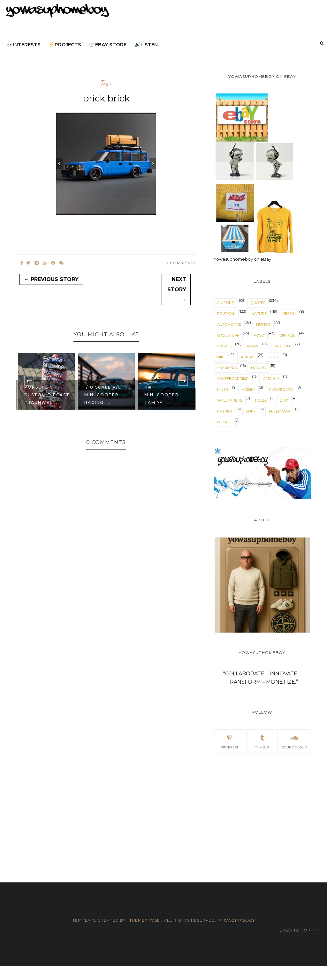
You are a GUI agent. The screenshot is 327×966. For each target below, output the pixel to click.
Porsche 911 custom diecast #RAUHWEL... (47, 395)
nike (221, 357)
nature (259, 313)
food (259, 335)
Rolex (261, 400)
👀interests (24, 44)
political (226, 313)
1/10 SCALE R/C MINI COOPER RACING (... (103, 395)
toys (106, 83)
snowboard (280, 389)
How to (258, 368)
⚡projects (65, 44)
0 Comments (180, 262)
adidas (247, 357)
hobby (248, 389)
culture (225, 303)
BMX (284, 400)
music (223, 389)
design (289, 313)
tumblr (262, 741)
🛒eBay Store (107, 44)
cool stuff (228, 335)
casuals (271, 378)
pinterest (229, 741)
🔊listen (146, 44)
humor (263, 324)
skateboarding (232, 378)
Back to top (298, 930)
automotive (229, 324)
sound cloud (294, 741)
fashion (282, 346)
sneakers (227, 368)
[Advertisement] (262, 811)
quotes (258, 303)
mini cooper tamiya (161, 398)
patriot (225, 411)
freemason (280, 411)
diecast (224, 422)
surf (251, 411)
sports (224, 346)
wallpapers (229, 400)
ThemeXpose (144, 920)
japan (253, 346)
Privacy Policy (235, 920)
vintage (287, 335)
